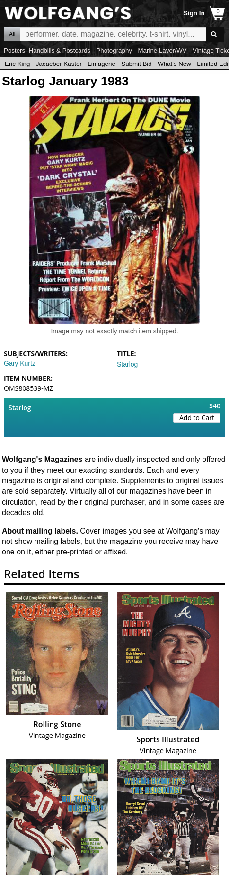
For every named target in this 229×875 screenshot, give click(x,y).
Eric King (17, 63)
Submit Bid (136, 63)
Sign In (194, 13)
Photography (114, 50)
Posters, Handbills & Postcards (47, 50)
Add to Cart (196, 417)
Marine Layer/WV (162, 50)
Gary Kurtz (19, 363)
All (12, 34)
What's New (174, 63)
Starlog (127, 364)
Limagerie (101, 63)
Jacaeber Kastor (59, 63)
